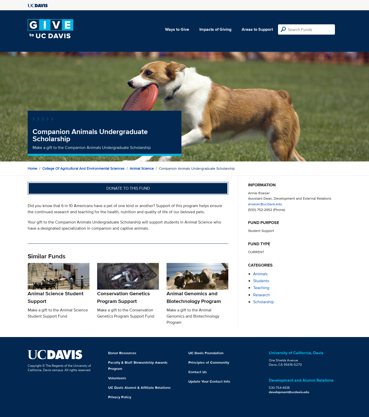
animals (260, 274)
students (261, 281)
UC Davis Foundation (205, 352)
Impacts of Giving (215, 29)
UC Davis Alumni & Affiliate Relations (139, 387)
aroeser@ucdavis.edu (265, 204)
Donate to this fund (128, 188)
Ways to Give (177, 29)
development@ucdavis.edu (289, 392)
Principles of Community (208, 362)
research (261, 295)
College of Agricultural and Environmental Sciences (83, 168)
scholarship (263, 302)
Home (32, 168)
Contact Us (197, 371)
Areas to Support (257, 29)
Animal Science (142, 168)
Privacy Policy (119, 397)
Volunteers (117, 378)
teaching (261, 288)
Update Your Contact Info (209, 381)
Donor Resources (122, 352)
